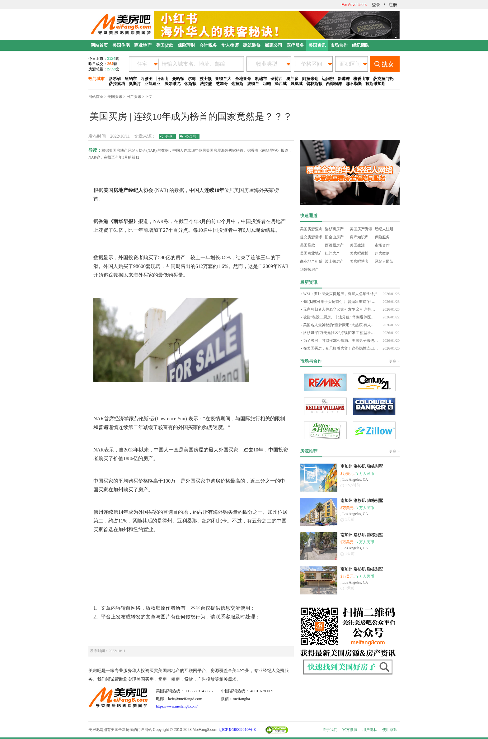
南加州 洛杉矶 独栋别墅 (361, 466)
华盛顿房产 (309, 269)
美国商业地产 (311, 253)
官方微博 (349, 729)
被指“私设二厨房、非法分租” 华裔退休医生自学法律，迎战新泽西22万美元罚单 (340, 317)
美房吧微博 (359, 253)
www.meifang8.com (108, 176)
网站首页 (95, 96)
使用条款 (389, 729)
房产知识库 (359, 237)
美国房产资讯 (361, 229)
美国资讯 (114, 96)
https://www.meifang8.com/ (177, 706)
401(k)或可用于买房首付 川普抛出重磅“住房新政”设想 (340, 301)
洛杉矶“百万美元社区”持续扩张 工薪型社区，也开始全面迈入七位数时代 (340, 333)
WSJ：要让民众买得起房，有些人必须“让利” (340, 294)
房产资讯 (133, 96)
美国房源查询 (311, 229)
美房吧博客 (359, 261)
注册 (392, 4)
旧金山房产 (334, 237)
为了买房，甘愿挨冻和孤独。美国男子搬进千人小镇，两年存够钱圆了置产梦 (340, 340)
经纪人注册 (384, 229)
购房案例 (382, 253)
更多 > (394, 361)
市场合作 (382, 245)
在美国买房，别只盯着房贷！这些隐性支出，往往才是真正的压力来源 (340, 348)
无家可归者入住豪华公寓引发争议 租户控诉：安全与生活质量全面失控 (340, 309)
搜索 (385, 64)
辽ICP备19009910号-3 (237, 729)
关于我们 (329, 729)
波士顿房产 (334, 261)
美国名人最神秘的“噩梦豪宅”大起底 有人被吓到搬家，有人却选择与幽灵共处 (340, 325)
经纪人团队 (384, 261)
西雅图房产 (334, 245)
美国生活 (357, 245)
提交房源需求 (311, 237)
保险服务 (382, 237)
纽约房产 (332, 253)
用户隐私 (369, 729)
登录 (376, 4)
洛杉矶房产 (334, 229)
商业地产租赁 (311, 261)
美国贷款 (307, 245)
